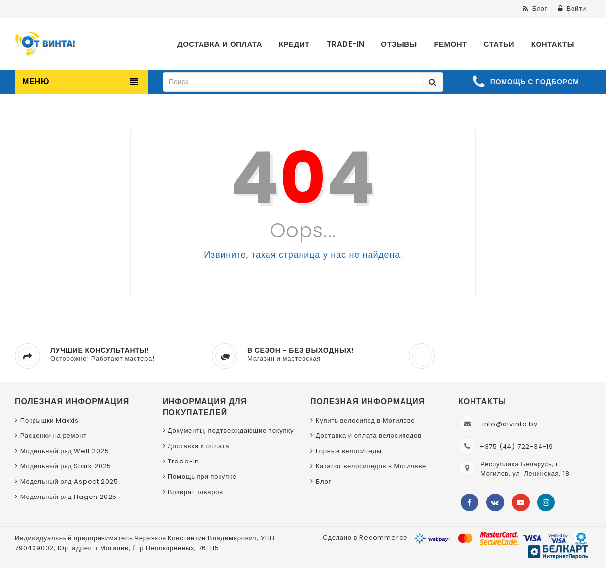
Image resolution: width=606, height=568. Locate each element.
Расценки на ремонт (53, 435)
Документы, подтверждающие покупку (231, 430)
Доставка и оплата (199, 446)
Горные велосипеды (349, 451)
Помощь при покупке (202, 476)
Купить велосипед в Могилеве (365, 420)
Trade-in (183, 461)
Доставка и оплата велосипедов (369, 435)
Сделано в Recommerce (365, 537)
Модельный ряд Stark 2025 (65, 466)
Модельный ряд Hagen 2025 (68, 496)
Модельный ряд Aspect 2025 (69, 481)
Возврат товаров (195, 492)
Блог (323, 481)
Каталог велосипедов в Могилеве (371, 466)
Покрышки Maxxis (49, 420)
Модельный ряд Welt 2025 (64, 451)
